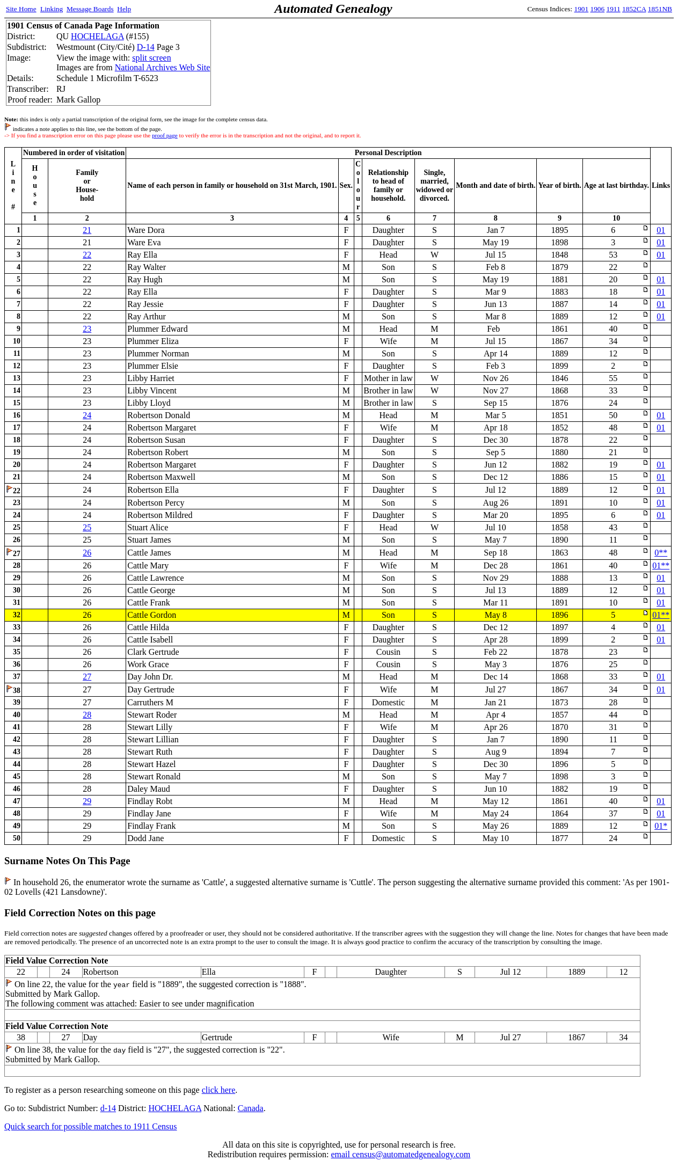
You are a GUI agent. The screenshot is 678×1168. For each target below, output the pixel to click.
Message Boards (90, 9)
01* (660, 825)
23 (87, 328)
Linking (51, 9)
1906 (597, 9)
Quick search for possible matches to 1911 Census (90, 1126)
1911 (614, 9)
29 (87, 801)
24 (87, 415)
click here (219, 1089)
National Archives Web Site (162, 67)
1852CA (634, 9)
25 (87, 527)
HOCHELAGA (97, 36)
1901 (581, 9)
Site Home (21, 9)
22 (87, 254)
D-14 (146, 47)
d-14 (108, 1108)
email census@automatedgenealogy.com (400, 1154)
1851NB (660, 9)
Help (124, 9)
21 (87, 230)
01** (660, 565)
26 (87, 552)
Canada (251, 1108)
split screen (151, 57)
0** (660, 552)
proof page (165, 135)
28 (87, 714)
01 (661, 230)
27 (87, 676)
